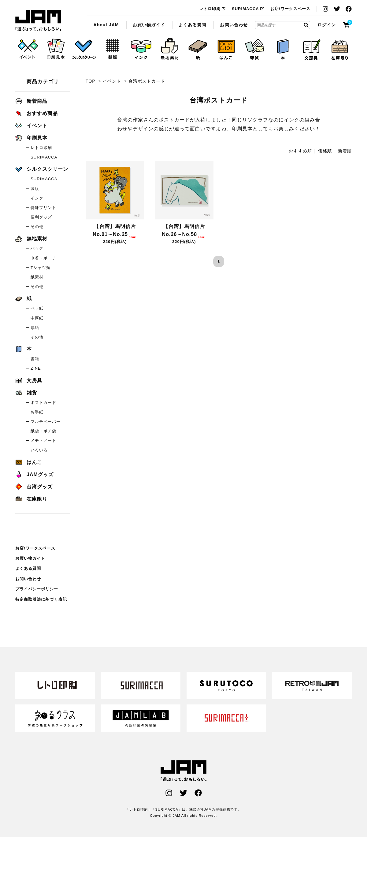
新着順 (345, 150)
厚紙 (35, 327)
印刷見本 (31, 137)
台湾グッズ (34, 486)
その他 (37, 226)
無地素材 (31, 238)
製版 (35, 188)
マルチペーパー (46, 421)
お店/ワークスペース (290, 8)
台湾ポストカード (38, 20)
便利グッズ (41, 217)
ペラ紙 (37, 308)
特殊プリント (43, 207)
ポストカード (43, 402)
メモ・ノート (43, 440)
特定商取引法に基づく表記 (41, 599)
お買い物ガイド (149, 24)
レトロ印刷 (212, 8)
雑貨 (26, 392)
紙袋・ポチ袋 (43, 431)
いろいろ (39, 450)
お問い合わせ (233, 24)
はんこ (28, 462)
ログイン (326, 24)
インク (37, 198)
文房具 (28, 380)
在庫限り (31, 499)
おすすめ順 (300, 150)
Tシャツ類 (40, 267)
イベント (112, 81)
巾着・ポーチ (43, 258)
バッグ (37, 248)
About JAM (106, 24)
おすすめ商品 (36, 113)
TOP (90, 81)
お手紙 (37, 412)
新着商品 (31, 101)
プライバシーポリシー (36, 589)
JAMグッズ (34, 474)
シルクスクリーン (41, 169)
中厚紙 (37, 318)
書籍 (35, 359)
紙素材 (37, 277)
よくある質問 (192, 24)
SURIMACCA (248, 8)
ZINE (36, 368)
